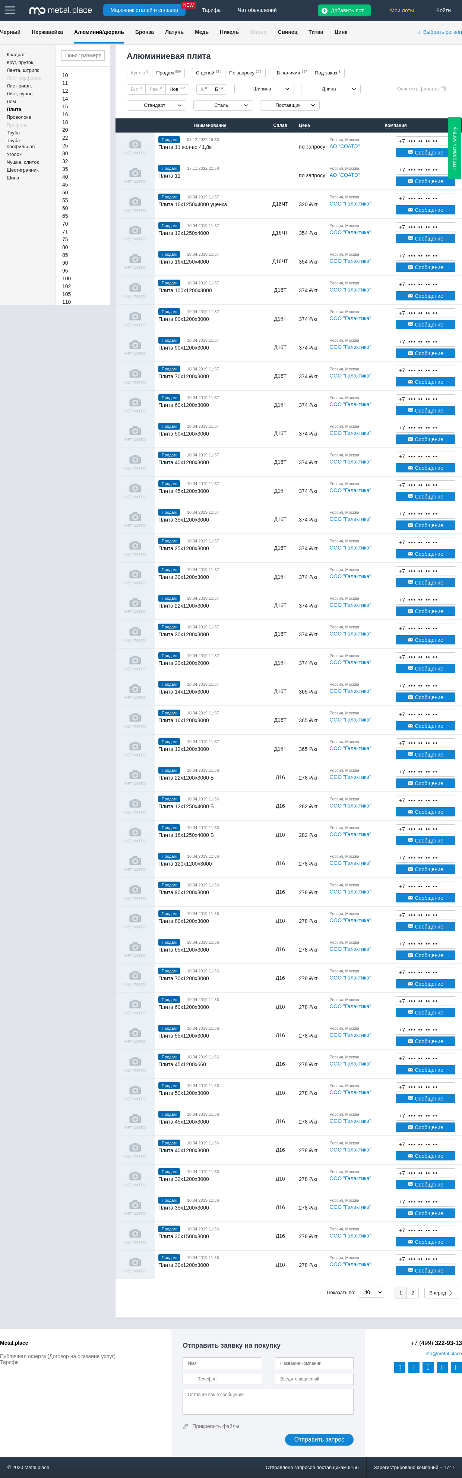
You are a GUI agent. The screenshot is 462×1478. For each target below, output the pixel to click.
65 (65, 216)
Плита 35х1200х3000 (183, 520)
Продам (168, 73)
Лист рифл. (19, 86)
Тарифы (10, 1362)
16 (65, 114)
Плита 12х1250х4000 (183, 233)
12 (65, 91)
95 (65, 271)
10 (65, 75)
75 (65, 239)
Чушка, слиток (23, 162)
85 (65, 255)
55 (65, 200)
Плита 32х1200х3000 (183, 1179)
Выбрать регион (442, 32)
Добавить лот (347, 10)
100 (66, 278)
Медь (202, 32)
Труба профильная (21, 143)
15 (65, 106)
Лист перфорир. (25, 78)
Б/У (136, 89)
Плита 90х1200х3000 (183, 348)
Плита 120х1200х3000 (185, 864)
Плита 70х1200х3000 (183, 376)
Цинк (341, 32)
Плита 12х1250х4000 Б (186, 806)
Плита (14, 109)
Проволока (19, 117)
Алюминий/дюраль (99, 32)
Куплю (139, 73)
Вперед (437, 1293)
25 (65, 146)
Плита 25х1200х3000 (183, 548)
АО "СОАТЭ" (344, 146)
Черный (10, 32)
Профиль (17, 125)
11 (65, 83)
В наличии (292, 73)
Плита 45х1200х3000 (183, 491)
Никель (229, 32)
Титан (315, 32)
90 (65, 263)
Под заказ (327, 73)
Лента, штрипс (23, 70)
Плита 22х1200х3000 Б (186, 778)
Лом (11, 101)
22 (65, 138)
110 (66, 302)
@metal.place (443, 1353)
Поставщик (287, 105)
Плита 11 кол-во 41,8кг (185, 147)
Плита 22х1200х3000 (183, 606)
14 (65, 99)
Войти (443, 10)
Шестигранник (22, 170)
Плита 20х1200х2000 (183, 663)
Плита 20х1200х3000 (183, 634)
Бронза (144, 32)
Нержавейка (47, 32)
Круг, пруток (20, 62)
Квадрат (16, 54)
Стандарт (154, 105)
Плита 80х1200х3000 (183, 319)
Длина (329, 89)
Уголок (14, 154)
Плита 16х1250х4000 (183, 262)
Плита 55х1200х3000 (183, 1036)
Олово (258, 32)
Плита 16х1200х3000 (183, 720)
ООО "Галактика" (350, 204)
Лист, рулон (19, 93)
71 (65, 232)
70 (65, 224)
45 (65, 185)
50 (65, 192)
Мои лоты (402, 10)
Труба (13, 133)
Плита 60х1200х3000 (183, 405)
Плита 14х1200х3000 (183, 692)
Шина (13, 178)
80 (65, 247)
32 (65, 161)
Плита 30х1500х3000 (183, 1236)
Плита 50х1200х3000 (183, 434)
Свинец (287, 32)
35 (65, 169)
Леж (155, 89)
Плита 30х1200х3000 (183, 577)
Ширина (262, 89)
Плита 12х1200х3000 (183, 749)
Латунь (174, 32)
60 (65, 208)
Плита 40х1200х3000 (183, 462)
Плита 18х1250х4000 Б (186, 835)
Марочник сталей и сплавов (144, 10)
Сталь (221, 105)
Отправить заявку (455, 148)
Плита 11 (169, 176)
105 (66, 294)
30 (65, 153)
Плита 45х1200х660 (182, 1064)
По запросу (245, 73)
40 (65, 177)
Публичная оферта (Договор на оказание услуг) (58, 1356)
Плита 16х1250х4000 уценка (192, 204)
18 (65, 122)
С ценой (208, 73)
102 (66, 286)
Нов (177, 89)
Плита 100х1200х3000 (185, 290)
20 (65, 130)
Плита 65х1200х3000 (183, 950)
